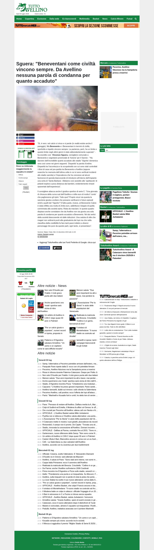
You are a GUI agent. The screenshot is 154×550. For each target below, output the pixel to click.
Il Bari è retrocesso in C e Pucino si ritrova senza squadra (66, 494)
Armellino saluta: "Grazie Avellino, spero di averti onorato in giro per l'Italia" (74, 500)
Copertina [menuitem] (29, 19)
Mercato (104, 63)
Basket (103, 207)
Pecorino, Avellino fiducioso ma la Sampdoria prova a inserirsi (68, 369)
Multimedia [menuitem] (84, 19)
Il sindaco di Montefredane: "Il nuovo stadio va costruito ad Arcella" (70, 488)
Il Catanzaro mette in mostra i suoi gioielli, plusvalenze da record (69, 422)
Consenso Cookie (71, 534)
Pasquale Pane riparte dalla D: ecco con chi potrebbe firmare (68, 367)
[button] (26, 188)
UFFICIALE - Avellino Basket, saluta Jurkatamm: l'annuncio (67, 497)
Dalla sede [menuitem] (54, 19)
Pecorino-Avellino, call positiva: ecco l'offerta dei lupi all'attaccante (70, 393)
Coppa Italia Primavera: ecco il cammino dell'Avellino (64, 463)
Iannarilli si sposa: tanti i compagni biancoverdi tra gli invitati (87, 343)
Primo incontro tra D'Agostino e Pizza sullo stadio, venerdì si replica (71, 471)
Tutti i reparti (23, 184)
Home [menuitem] (19, 19)
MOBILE (95, 538)
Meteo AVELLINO (26, 295)
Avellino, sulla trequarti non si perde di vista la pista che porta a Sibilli (71, 477)
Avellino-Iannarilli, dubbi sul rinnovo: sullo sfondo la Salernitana (69, 390)
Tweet (57, 248)
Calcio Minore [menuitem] (117, 19)
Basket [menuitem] (96, 19)
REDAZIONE (65, 538)
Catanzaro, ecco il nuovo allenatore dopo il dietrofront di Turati (68, 503)
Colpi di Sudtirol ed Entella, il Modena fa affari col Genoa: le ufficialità (71, 407)
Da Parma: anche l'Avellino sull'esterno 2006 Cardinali (65, 468)
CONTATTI (86, 538)
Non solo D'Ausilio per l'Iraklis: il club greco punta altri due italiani (54, 293)
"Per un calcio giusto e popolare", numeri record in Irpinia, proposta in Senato (75, 483)
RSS (100, 538)
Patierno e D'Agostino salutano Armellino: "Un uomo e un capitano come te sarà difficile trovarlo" (83, 518)
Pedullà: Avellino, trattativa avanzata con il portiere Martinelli (68, 509)
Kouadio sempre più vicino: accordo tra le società (63, 521)
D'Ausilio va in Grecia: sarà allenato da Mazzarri (62, 457)
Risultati (26, 192)
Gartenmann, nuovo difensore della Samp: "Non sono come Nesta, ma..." (73, 433)
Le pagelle (105, 188)
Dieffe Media (79, 542)
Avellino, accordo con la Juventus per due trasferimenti (65, 445)
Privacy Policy (84, 534)
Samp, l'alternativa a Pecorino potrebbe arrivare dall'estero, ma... (70, 364)
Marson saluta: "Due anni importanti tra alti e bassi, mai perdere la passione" (75, 378)
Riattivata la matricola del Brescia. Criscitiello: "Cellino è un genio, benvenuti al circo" (78, 465)
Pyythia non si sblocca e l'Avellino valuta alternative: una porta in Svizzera (73, 416)
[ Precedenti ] (25, 289)
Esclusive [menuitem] (41, 19)
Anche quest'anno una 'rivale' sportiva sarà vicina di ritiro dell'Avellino (71, 381)
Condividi (44, 248)
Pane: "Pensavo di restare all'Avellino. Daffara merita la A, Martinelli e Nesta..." (75, 405)
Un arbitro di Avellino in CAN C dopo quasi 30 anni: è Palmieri (54, 318)
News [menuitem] (104, 19)
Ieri (107, 150)
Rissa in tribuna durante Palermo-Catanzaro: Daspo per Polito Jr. (70, 372)
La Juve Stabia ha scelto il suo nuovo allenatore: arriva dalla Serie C (71, 480)
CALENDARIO (76, 538)
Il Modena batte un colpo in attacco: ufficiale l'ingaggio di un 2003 (70, 491)
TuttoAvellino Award (109, 246)
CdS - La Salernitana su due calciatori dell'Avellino (63, 442)
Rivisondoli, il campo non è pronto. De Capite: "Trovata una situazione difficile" (75, 425)
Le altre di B (105, 226)
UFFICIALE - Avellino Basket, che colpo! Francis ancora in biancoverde (72, 486)
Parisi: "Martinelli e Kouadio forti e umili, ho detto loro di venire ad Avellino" (74, 395)
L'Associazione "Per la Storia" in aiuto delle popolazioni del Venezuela (72, 419)
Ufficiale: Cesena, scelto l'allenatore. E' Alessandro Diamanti (68, 454)
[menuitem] (136, 19)
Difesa (21, 175)
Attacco (21, 181)
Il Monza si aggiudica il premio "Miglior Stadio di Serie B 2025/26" (70, 524)
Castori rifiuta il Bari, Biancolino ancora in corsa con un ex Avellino (70, 439)
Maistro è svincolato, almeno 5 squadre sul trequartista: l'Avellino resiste (73, 506)
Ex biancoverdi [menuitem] (69, 19)
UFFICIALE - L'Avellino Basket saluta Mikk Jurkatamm (65, 413)
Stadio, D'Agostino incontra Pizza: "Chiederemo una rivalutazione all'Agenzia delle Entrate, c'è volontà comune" (90, 384)
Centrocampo (23, 178)
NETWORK (56, 538)
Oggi (102, 150)
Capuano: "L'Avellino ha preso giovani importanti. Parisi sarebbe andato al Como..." (78, 387)
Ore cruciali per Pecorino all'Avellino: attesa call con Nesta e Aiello (70, 410)
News (46, 232)
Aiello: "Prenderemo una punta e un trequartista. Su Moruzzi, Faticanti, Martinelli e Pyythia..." (82, 474)
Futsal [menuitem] (129, 19)
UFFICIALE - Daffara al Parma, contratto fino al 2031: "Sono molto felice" (73, 430)
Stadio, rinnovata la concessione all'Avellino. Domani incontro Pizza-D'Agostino (76, 428)
